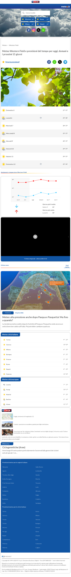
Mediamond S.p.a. (17, 569)
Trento (4, 519)
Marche (38, 479)
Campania (5, 491)
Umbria (4, 487)
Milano (38, 515)
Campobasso (6, 539)
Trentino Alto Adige (8, 475)
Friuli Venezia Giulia (8, 483)
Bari (37, 539)
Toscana (38, 483)
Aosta (37, 511)
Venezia (38, 519)
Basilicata (5, 499)
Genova (4, 515)
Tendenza (8, 313)
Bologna (38, 523)
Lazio (37, 487)
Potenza (4, 543)
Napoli (4, 535)
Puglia (37, 495)
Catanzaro (39, 543)
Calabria (38, 499)
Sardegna (38, 503)
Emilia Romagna (7, 479)
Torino (4, 511)
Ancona (4, 527)
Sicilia (4, 503)
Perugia (4, 531)
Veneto (38, 475)
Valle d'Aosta (39, 467)
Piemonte (5, 467)
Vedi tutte (67, 266)
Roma (37, 531)
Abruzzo (38, 491)
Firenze (38, 527)
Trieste (4, 523)
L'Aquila (38, 535)
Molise (4, 495)
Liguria (4, 471)
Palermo (4, 547)
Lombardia (39, 471)
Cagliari (38, 547)
